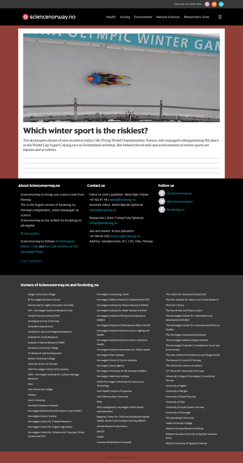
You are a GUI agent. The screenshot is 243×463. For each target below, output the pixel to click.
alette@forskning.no (102, 210)
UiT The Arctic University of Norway (185, 370)
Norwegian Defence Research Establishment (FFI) (123, 299)
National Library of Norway (42, 363)
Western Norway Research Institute (185, 428)
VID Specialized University (180, 417)
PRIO (99, 401)
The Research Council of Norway (183, 360)
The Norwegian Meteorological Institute (187, 340)
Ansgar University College (41, 294)
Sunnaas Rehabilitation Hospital (114, 442)
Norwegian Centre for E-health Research (49, 421)
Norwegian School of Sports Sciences (117, 360)
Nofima (32, 394)
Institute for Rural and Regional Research (50, 331)
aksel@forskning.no (123, 199)
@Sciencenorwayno (180, 201)
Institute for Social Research (43, 337)
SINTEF (100, 431)
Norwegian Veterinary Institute (113, 376)
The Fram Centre (175, 305)
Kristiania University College (43, 347)
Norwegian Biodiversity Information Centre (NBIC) (55, 410)
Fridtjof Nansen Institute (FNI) (43, 315)
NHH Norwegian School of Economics (48, 369)
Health (111, 17)
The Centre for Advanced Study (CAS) (186, 294)
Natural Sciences (168, 17)
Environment (143, 17)
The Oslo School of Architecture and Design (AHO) (193, 354)
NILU (30, 383)
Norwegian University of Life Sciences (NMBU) (121, 370)
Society (125, 17)
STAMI (100, 436)
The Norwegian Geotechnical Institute (186, 334)
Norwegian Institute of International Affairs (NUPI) (123, 325)
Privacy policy (30, 233)
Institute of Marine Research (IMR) (46, 342)
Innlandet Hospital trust (40, 326)
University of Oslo (175, 401)
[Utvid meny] (220, 17)
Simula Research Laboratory (112, 426)
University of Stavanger (178, 412)
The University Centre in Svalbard (184, 365)
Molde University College (41, 358)
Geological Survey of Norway (43, 321)
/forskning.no (175, 210)
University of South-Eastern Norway (185, 407)
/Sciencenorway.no (179, 193)
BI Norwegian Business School (44, 299)
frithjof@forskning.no (103, 223)
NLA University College (40, 389)
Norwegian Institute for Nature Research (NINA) (122, 305)
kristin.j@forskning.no (125, 236)
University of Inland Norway (181, 396)
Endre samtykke (31, 261)
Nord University (36, 400)
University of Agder (176, 385)
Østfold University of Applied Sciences (186, 443)
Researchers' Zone (196, 17)
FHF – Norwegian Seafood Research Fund (50, 310)
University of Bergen (177, 390)
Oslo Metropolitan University (112, 396)
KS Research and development (44, 353)
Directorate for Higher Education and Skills (51, 305)
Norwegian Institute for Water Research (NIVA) (122, 310)
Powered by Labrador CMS (121, 457)
